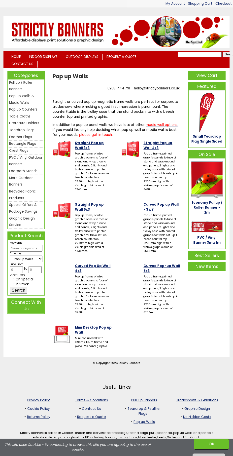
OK (211, 444)
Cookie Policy (38, 408)
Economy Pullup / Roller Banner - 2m (207, 207)
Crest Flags (18, 150)
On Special (22, 279)
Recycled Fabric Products (22, 194)
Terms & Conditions (91, 400)
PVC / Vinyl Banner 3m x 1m (207, 240)
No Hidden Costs (197, 417)
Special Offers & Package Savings (23, 208)
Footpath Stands (23, 171)
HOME (16, 56)
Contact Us (91, 408)
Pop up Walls (144, 421)
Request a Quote (91, 417)
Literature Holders (24, 123)
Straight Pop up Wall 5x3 (89, 207)
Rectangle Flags (22, 143)
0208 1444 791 (118, 88)
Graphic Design (197, 408)
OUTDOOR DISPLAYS (82, 56)
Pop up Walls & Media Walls (21, 99)
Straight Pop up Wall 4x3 (157, 145)
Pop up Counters (23, 109)
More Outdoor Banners (21, 181)
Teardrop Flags (21, 130)
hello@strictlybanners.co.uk (157, 88)
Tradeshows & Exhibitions (197, 400)
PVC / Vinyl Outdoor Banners (25, 161)
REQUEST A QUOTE (121, 56)
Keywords (16, 243)
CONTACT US (22, 64)
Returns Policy (38, 417)
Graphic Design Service (22, 222)
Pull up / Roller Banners (21, 86)
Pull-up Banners (144, 400)
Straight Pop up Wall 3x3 (89, 145)
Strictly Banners (129, 363)
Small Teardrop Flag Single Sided (206, 139)
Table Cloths (20, 116)
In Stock (20, 284)
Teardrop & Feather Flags (144, 411)
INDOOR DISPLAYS (43, 56)
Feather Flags (20, 137)
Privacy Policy (38, 400)
